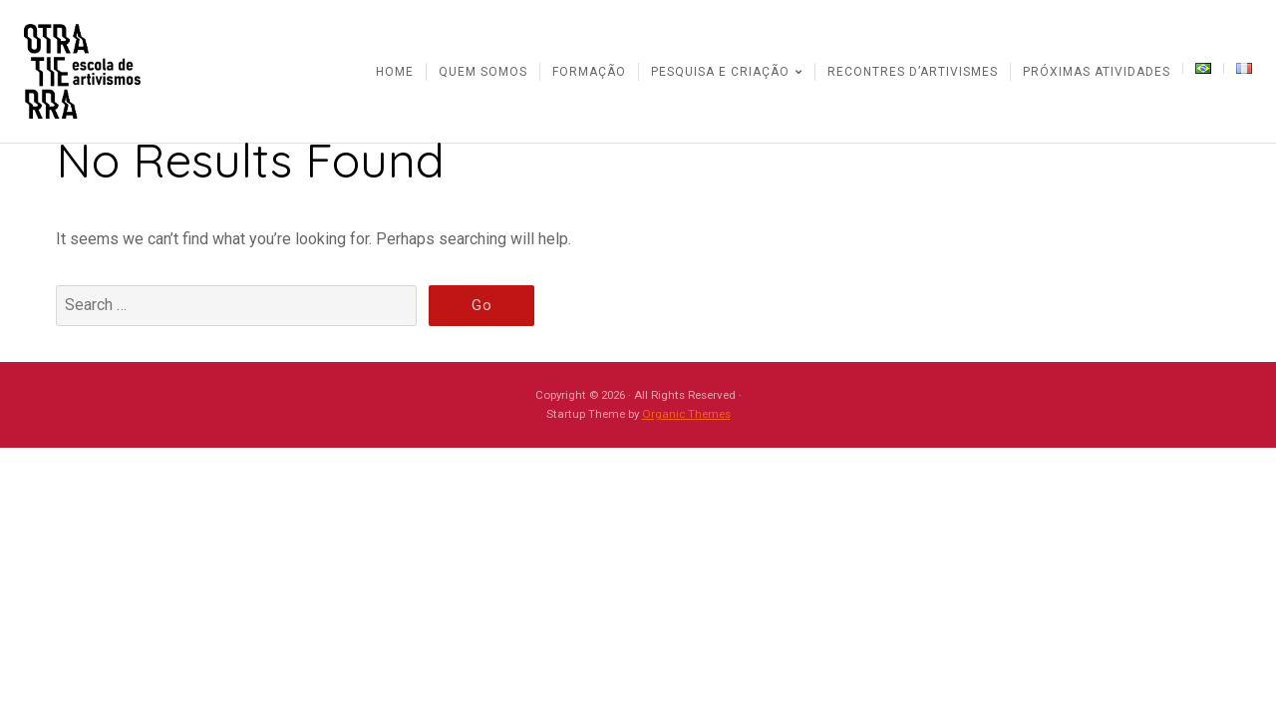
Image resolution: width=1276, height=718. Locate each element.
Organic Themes (686, 414)
